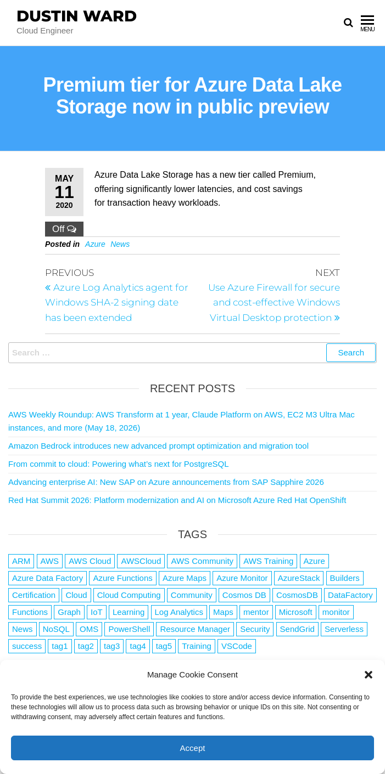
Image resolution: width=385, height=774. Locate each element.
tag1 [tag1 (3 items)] (60, 646)
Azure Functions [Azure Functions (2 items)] (122, 578)
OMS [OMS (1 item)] (89, 629)
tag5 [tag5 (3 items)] (164, 646)
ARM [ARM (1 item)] (21, 561)
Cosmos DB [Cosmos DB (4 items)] (244, 595)
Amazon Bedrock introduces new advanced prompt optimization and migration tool (158, 445)
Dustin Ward (76, 16)
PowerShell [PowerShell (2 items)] (129, 629)
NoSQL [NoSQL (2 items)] (56, 629)
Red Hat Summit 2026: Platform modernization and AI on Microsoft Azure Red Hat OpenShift (177, 500)
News (120, 244)
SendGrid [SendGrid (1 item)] (297, 629)
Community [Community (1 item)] (192, 595)
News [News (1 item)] (22, 629)
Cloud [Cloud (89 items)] (76, 595)
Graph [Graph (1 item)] (69, 612)
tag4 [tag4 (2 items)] (138, 646)
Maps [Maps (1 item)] (223, 612)
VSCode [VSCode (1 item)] (236, 646)
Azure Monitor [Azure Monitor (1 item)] (241, 578)
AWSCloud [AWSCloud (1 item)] (141, 561)
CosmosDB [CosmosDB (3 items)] (297, 595)
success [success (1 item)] (27, 646)
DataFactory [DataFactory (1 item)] (350, 595)
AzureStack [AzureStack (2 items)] (299, 578)
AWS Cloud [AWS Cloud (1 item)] (90, 561)
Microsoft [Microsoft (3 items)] (296, 612)
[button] (368, 674)
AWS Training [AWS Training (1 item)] (268, 561)
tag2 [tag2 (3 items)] (86, 646)
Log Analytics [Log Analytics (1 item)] (179, 612)
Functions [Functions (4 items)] (30, 612)
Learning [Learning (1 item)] (128, 612)
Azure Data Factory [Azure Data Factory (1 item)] (47, 578)
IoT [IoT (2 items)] (97, 612)
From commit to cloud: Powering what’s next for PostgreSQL (118, 463)
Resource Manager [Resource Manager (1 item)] (195, 629)
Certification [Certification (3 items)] (33, 595)
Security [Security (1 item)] (255, 629)
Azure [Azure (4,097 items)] (314, 561)
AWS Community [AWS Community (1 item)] (202, 561)
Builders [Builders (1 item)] (345, 578)
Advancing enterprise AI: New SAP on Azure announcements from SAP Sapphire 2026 (166, 482)
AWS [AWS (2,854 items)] (50, 561)
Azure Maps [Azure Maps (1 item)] (185, 578)
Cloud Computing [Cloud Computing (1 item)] (129, 595)
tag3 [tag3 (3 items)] (112, 646)
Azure (95, 244)
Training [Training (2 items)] (196, 646)
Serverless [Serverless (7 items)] (344, 629)
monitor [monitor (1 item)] (336, 612)
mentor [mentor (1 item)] (256, 612)
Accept (192, 748)
